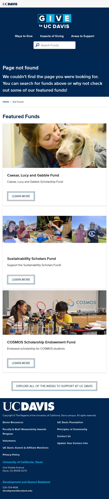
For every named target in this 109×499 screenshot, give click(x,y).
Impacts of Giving (52, 36)
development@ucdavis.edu (17, 490)
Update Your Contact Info (72, 443)
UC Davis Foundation (70, 422)
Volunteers (9, 441)
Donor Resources (13, 422)
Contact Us (64, 436)
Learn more (21, 196)
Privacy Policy (11, 454)
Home (6, 101)
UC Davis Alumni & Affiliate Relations (26, 448)
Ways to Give (24, 36)
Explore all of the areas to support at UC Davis (54, 386)
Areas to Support (82, 36)
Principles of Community (72, 429)
